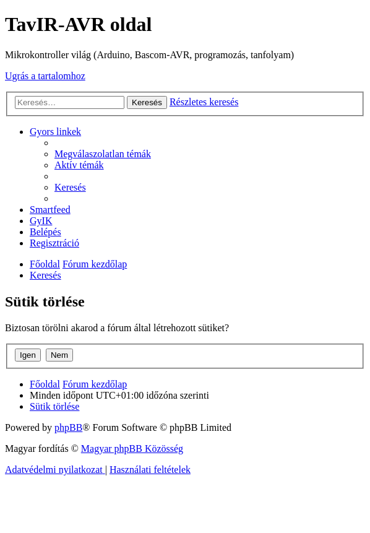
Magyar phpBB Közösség (132, 448)
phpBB (68, 427)
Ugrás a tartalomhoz (45, 76)
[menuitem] (102, 154)
